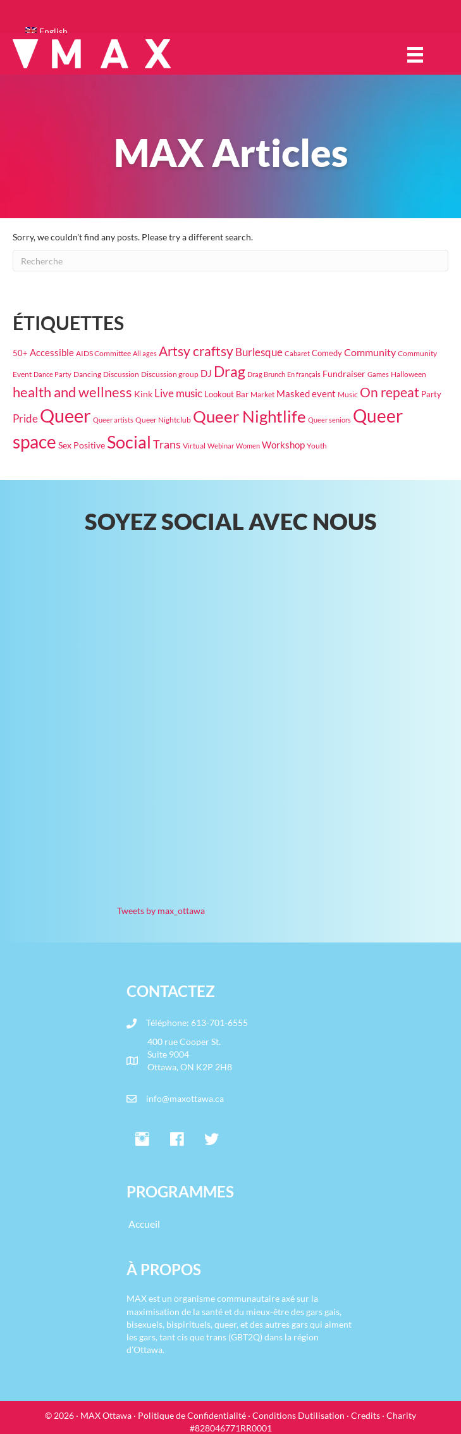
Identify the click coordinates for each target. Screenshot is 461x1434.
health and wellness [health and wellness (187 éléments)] (72, 391)
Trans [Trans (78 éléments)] (167, 444)
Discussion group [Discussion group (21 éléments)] (170, 374)
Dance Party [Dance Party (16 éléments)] (52, 374)
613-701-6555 (219, 1022)
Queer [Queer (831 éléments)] (65, 415)
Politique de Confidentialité (192, 1415)
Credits (365, 1415)
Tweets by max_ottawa (161, 910)
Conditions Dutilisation (298, 1415)
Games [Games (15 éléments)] (378, 374)
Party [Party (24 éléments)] (431, 394)
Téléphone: (168, 1022)
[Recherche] (230, 260)
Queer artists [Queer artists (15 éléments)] (113, 420)
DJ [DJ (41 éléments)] (206, 373)
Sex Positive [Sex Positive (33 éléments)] (81, 445)
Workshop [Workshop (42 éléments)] (283, 444)
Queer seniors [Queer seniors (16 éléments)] (329, 420)
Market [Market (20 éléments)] (262, 394)
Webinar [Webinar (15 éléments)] (220, 446)
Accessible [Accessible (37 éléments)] (52, 352)
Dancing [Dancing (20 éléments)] (87, 374)
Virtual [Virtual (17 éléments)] (194, 446)
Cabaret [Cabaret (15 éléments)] (297, 353)
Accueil (144, 1224)
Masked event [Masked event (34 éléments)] (306, 393)
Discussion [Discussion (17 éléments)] (121, 374)
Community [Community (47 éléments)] (370, 352)
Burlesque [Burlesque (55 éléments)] (259, 352)
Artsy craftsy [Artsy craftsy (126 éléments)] (196, 351)
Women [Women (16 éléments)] (248, 446)
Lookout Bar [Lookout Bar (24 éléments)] (226, 394)
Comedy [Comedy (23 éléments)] (327, 353)
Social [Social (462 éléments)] (129, 442)
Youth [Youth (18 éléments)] (317, 445)
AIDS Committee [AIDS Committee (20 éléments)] (103, 353)
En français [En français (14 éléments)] (304, 374)
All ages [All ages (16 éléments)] (145, 353)
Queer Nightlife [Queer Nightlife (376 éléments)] (249, 416)
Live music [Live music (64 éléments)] (178, 393)
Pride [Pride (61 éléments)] (25, 418)
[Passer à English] (236, 31)
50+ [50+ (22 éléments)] (20, 353)
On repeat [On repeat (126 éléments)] (389, 392)
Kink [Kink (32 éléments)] (143, 393)
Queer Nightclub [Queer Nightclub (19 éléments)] (163, 419)
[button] (142, 1140)
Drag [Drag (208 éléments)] (229, 371)
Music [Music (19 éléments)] (348, 394)
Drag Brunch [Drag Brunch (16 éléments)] (266, 374)
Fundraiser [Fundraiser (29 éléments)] (344, 373)
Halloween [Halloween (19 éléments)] (408, 374)
